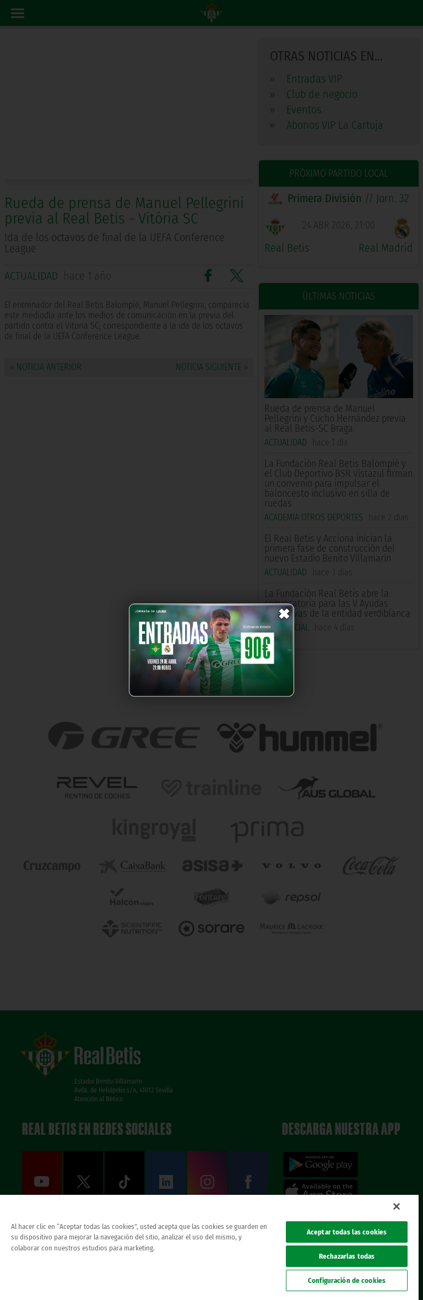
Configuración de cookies (347, 1280)
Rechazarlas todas (347, 1256)
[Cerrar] (396, 1206)
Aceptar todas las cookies (347, 1232)
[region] (209, 1247)
